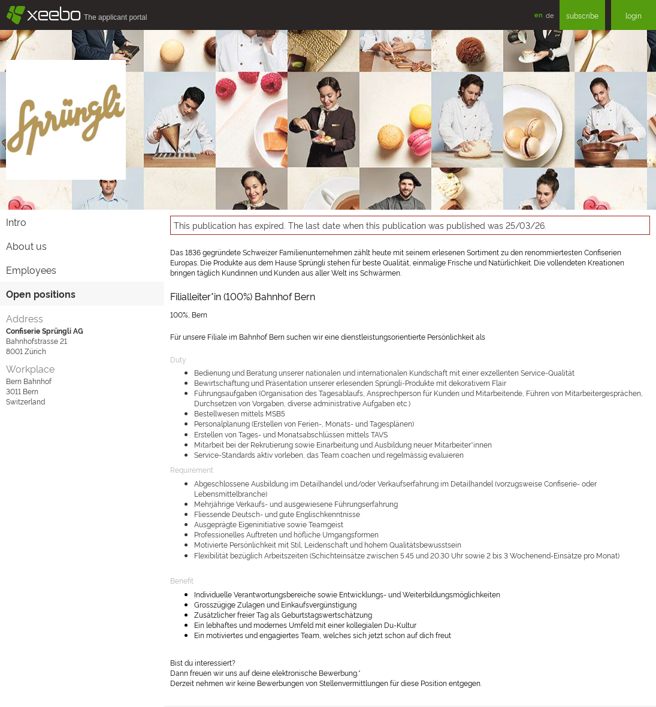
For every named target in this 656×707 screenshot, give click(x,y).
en (538, 14)
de (550, 15)
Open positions (40, 293)
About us (26, 245)
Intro (16, 221)
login (633, 15)
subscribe (582, 15)
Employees (31, 269)
